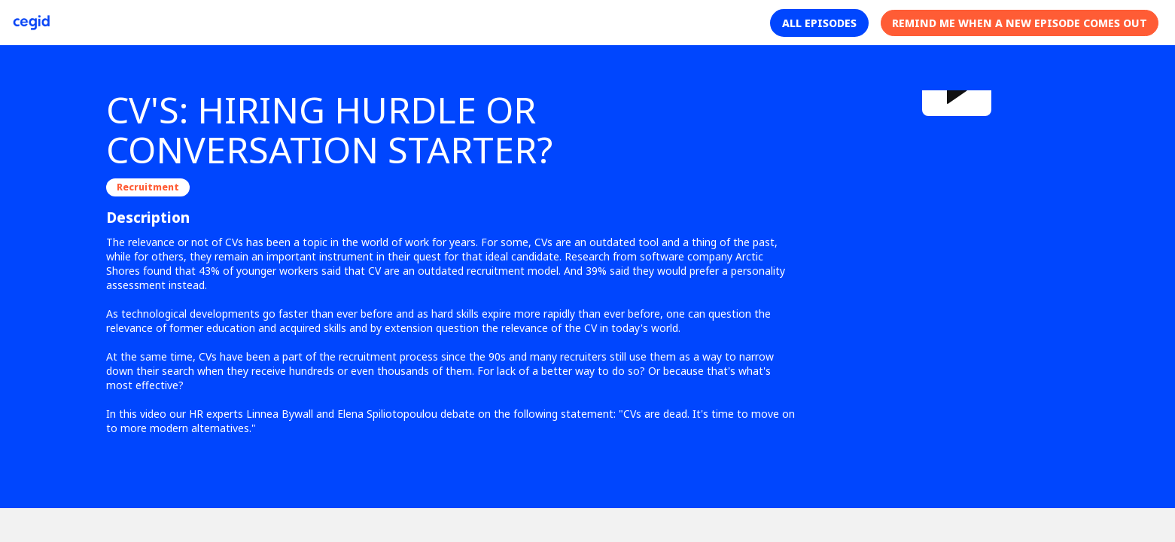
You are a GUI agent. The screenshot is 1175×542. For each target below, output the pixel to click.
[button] (819, 23)
